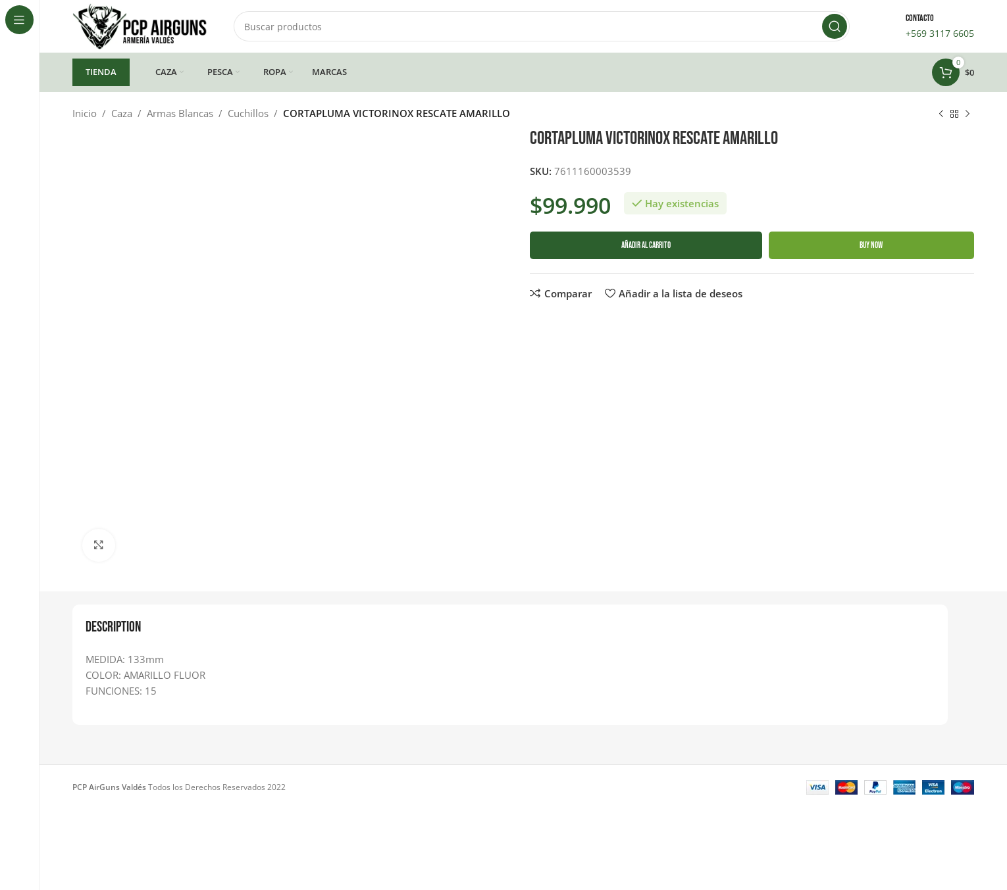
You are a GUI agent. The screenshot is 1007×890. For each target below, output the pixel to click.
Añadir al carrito (646, 245)
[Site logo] (139, 25)
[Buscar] (542, 26)
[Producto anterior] (941, 114)
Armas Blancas (180, 113)
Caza (121, 113)
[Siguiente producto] (967, 114)
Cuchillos (248, 113)
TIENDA (101, 72)
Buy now (871, 245)
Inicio (84, 113)
